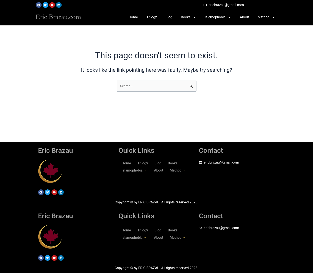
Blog (168, 17)
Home (133, 17)
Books (188, 17)
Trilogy (151, 17)
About (244, 17)
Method (266, 17)
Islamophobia (218, 17)
